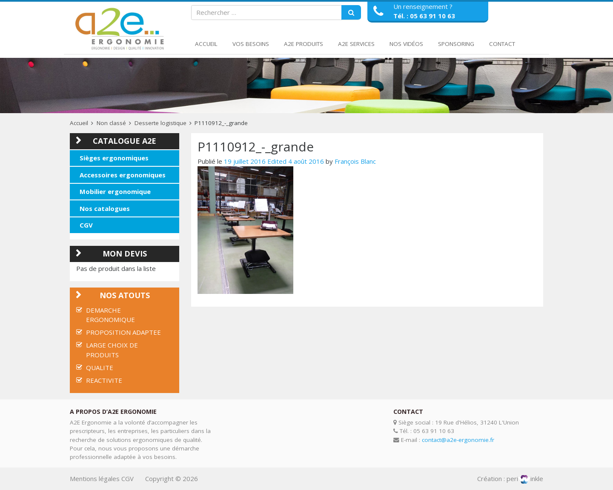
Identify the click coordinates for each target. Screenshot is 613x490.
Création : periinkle (510, 478)
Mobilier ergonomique (115, 191)
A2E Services (356, 44)
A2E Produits (303, 44)
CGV (86, 225)
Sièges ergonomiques (114, 158)
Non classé (111, 123)
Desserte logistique (160, 123)
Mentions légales (95, 478)
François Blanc (355, 161)
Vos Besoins (250, 44)
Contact (502, 44)
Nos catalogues (105, 208)
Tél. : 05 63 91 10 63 (424, 15)
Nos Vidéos (406, 44)
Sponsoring (456, 44)
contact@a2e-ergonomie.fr (458, 440)
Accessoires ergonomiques (123, 175)
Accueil (206, 44)
